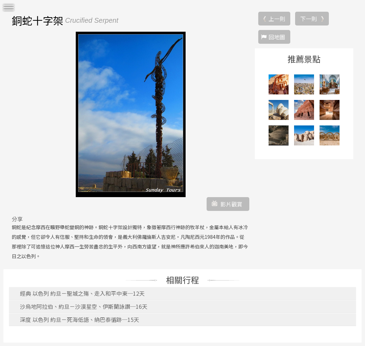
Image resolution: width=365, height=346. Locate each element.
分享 (17, 219)
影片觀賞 (231, 204)
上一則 (277, 18)
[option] (130, 114)
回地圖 (277, 36)
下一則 (308, 18)
